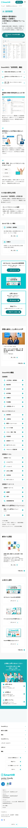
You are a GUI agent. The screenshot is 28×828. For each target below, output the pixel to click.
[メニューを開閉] (25, 2)
